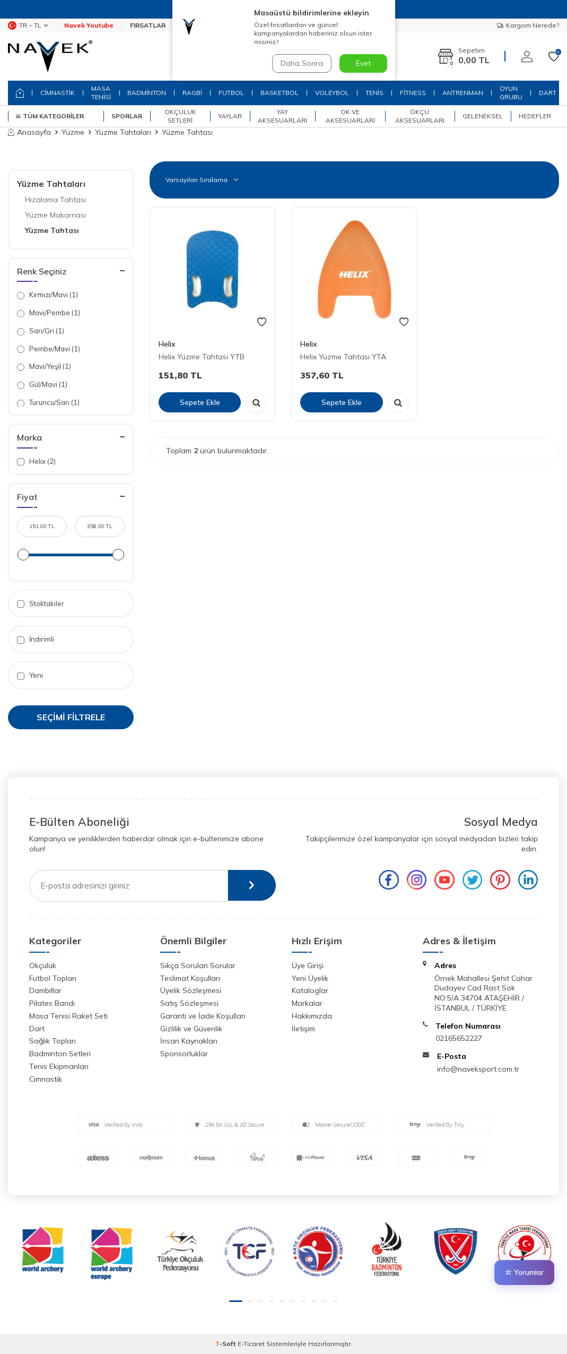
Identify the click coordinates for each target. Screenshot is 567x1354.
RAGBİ (192, 93)
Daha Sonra (302, 63)
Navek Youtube (89, 25)
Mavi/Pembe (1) (48, 312)
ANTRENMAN (462, 93)
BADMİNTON (146, 93)
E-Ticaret (251, 1344)
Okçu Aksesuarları (419, 116)
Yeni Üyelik (310, 978)
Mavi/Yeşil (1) (44, 366)
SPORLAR (126, 116)
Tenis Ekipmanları (59, 1066)
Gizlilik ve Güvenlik (191, 1028)
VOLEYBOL (332, 93)
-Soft (226, 1344)
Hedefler (535, 116)
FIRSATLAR (147, 25)
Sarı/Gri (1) (40, 330)
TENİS (374, 93)
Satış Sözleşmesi (189, 1003)
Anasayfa (29, 132)
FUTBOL (231, 93)
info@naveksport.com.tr (478, 1069)
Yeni (30, 675)
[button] (235, 1301)
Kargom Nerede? (528, 25)
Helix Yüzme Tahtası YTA (343, 356)
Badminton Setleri (60, 1053)
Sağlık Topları (52, 1041)
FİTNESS (413, 93)
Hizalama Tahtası (55, 199)
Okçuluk (42, 965)
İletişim (303, 1028)
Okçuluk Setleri (180, 116)
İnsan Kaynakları (188, 1041)
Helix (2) (36, 461)
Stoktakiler (40, 603)
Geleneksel (483, 116)
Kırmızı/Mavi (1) (47, 294)
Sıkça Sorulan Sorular (197, 965)
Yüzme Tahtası (52, 230)
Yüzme (73, 132)
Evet (363, 63)
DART (547, 93)
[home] (20, 92)
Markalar (307, 1003)
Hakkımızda (312, 1016)
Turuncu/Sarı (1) (48, 402)
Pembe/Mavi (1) (48, 348)
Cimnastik (45, 1079)
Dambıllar (45, 990)
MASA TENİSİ (101, 92)
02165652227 (458, 1038)
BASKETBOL (279, 93)
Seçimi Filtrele (71, 717)
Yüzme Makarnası (55, 215)
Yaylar (230, 116)
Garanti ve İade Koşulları (203, 1016)
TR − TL (28, 25)
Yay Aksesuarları (282, 116)
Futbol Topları (52, 978)
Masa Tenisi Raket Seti (68, 1016)
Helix (167, 344)
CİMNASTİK (57, 93)
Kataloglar (310, 990)
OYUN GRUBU (511, 92)
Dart (37, 1028)
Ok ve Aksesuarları (350, 116)
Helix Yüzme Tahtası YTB (202, 356)
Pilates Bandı (52, 1003)
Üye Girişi (308, 965)
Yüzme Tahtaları (123, 132)
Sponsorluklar (184, 1053)
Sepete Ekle (200, 402)
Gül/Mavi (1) (42, 384)
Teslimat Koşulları (190, 978)
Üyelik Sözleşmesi (190, 990)
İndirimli (35, 639)
